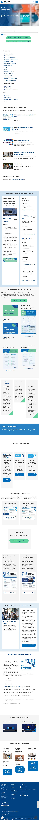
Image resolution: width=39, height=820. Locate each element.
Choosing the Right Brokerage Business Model (10, 808)
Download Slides (10, 515)
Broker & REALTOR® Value (10, 54)
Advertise (12, 784)
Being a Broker (4, 811)
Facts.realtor (7, 92)
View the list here (7, 314)
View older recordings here (28, 277)
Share (3, 31)
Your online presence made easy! (23, 817)
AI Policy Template (8, 50)
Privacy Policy (13, 791)
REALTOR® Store (9, 68)
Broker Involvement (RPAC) (10, 56)
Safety (5, 64)
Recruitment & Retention (10, 60)
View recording (27, 207)
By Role (3, 7)
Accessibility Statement (13, 793)
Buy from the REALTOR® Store (7, 769)
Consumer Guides (8, 58)
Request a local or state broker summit (18, 38)
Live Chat (23, 784)
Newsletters (13, 781)
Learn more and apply (29, 642)
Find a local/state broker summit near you (18, 34)
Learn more (6, 477)
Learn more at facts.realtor (19, 297)
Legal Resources (8, 62)
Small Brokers (4, 27)
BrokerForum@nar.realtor (18, 176)
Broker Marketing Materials (10, 86)
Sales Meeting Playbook (10, 77)
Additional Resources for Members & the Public (14, 788)
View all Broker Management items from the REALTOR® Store (32, 763)
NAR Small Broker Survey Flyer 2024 (14, 683)
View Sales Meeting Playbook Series (19, 537)
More (22, 27)
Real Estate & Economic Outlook (27, 214)
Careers (12, 782)
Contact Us (24, 781)
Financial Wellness (8, 70)
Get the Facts (18, 161)
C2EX (5, 66)
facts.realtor (19, 379)
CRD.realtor (7, 94)
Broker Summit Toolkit (14, 27)
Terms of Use (13, 795)
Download (29, 333)
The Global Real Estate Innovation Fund (7, 217)
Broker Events (7, 52)
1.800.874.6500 (24, 783)
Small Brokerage (8, 72)
